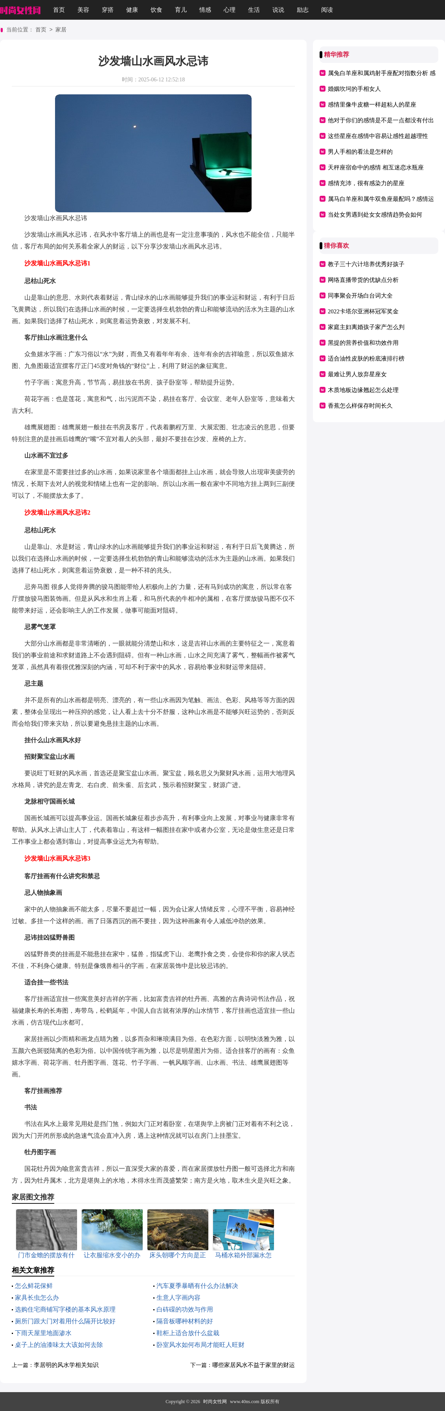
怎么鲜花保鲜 (34, 1285)
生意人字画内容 (178, 1297)
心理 (229, 10)
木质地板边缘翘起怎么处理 (363, 390)
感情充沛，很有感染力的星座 (366, 183)
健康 (132, 10)
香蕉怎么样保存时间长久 (360, 406)
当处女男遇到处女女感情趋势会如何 (375, 215)
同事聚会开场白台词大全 (360, 296)
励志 (303, 10)
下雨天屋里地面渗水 (43, 1333)
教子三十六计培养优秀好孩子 (366, 264)
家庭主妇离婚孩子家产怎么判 (366, 327)
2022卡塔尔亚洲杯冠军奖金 (363, 311)
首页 (59, 10)
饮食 (156, 10)
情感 (205, 10)
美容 (83, 10)
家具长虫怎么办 (37, 1297)
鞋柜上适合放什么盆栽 (187, 1333)
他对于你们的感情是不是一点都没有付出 (381, 120)
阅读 (327, 10)
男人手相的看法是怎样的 (360, 152)
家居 (60, 30)
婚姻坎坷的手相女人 (354, 89)
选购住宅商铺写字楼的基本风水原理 (65, 1309)
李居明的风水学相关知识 (66, 1365)
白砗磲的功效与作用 (184, 1309)
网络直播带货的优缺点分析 (363, 280)
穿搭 (108, 10)
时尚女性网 (215, 1401)
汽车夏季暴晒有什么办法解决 (197, 1285)
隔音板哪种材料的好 (184, 1321)
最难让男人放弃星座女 (357, 374)
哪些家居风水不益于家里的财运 (253, 1365)
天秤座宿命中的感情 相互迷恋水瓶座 (376, 167)
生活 (254, 10)
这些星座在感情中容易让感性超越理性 (378, 136)
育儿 (181, 10)
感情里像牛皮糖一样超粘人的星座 (372, 104)
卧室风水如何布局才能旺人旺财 (200, 1344)
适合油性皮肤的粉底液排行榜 (366, 358)
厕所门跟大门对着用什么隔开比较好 (65, 1321)
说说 (278, 10)
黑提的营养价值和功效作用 (363, 343)
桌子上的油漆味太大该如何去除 (59, 1344)
